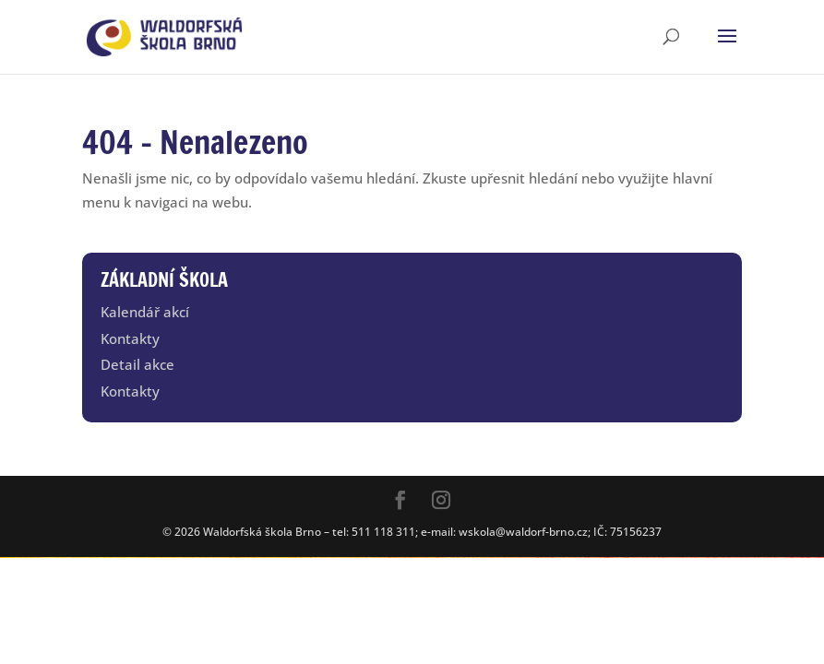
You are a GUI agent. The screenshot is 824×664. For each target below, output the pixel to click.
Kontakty (130, 338)
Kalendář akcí (145, 311)
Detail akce (137, 364)
